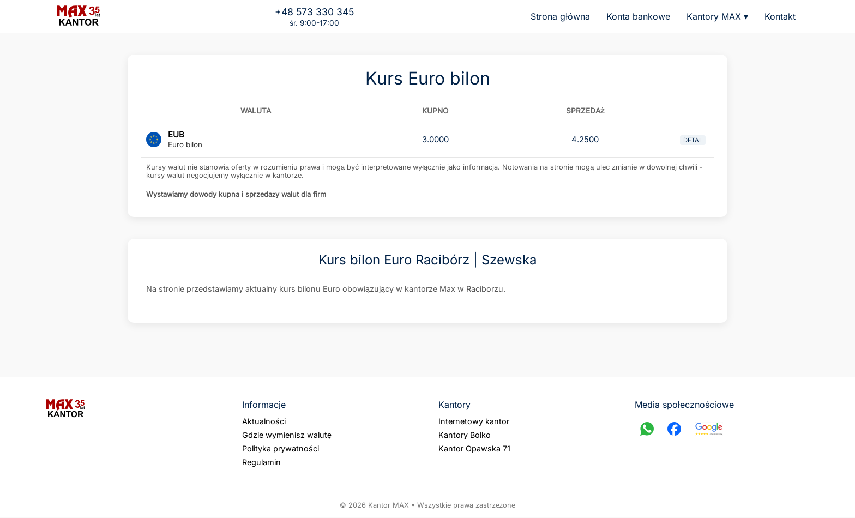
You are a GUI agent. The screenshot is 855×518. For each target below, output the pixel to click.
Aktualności (264, 422)
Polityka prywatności (280, 449)
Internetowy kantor (473, 422)
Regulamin (261, 463)
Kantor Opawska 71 (474, 449)
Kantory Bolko (464, 436)
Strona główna (560, 16)
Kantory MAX (717, 16)
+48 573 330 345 (314, 11)
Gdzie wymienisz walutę (287, 436)
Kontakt (780, 16)
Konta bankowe (638, 16)
